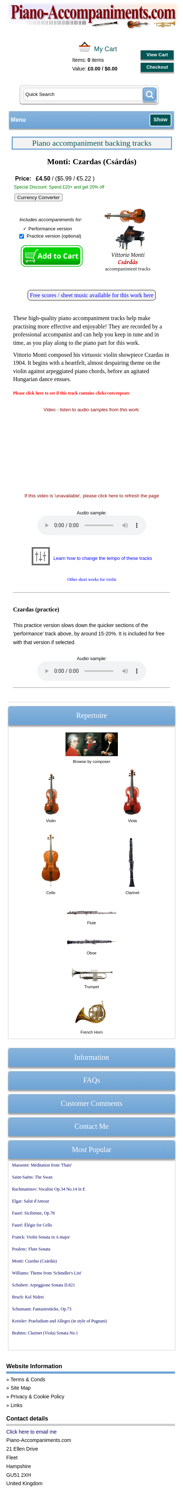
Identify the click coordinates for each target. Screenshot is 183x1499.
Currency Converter (38, 197)
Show (160, 119)
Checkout (157, 67)
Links (17, 1405)
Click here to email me (31, 1432)
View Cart (157, 54)
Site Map (21, 1388)
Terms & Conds (28, 1379)
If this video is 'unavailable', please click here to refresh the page (91, 495)
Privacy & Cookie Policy (37, 1396)
